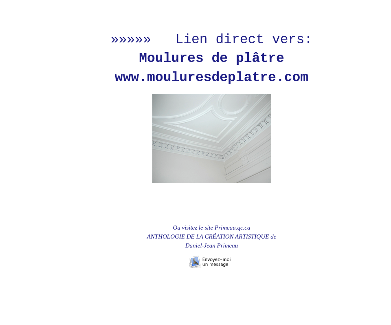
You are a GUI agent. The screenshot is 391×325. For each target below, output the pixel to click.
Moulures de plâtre (211, 58)
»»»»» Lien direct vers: (211, 39)
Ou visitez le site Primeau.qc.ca (211, 227)
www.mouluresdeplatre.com (211, 77)
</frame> (76, 224)
